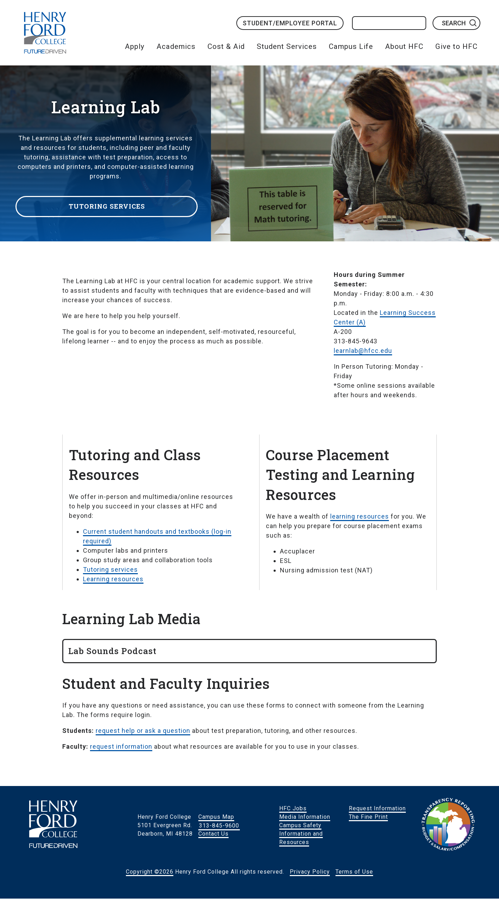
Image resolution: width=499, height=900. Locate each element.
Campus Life (351, 46)
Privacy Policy (310, 873)
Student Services (287, 46)
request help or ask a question (143, 732)
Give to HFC (456, 46)
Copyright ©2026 (149, 873)
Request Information (377, 809)
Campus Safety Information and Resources (301, 835)
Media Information (304, 818)
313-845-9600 (219, 826)
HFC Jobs (293, 809)
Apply (135, 46)
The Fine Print (368, 818)
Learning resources (113, 580)
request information (121, 748)
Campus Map (216, 818)
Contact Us (213, 835)
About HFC (404, 46)
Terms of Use (354, 873)
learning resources (359, 517)
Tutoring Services (109, 205)
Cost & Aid (226, 46)
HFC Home (45, 32)
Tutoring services (110, 571)
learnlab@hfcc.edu (363, 352)
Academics (176, 46)
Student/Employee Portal (290, 23)
